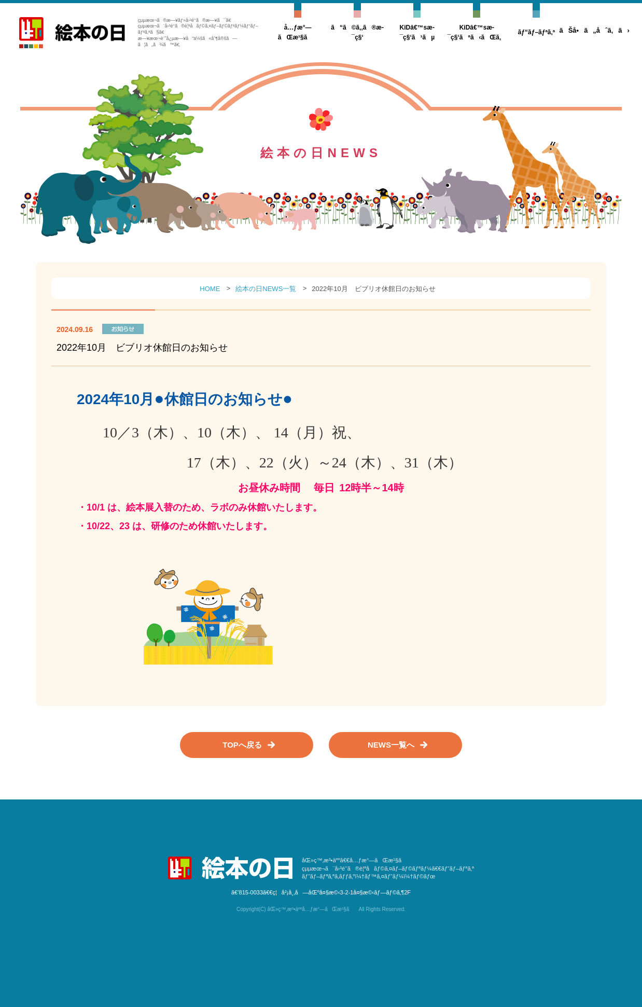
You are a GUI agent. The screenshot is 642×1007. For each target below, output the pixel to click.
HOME (210, 289)
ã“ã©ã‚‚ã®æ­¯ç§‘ (357, 32)
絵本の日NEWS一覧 (265, 289)
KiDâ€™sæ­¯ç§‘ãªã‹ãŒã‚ (476, 32)
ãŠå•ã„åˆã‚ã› (594, 30)
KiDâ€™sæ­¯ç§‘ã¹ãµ (417, 32)
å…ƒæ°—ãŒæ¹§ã (298, 32)
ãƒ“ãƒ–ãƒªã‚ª (536, 32)
